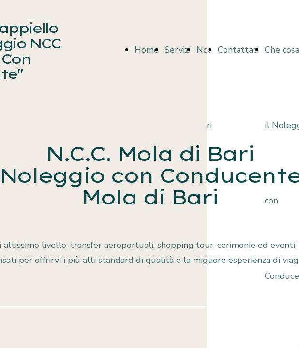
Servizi (177, 50)
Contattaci (238, 50)
